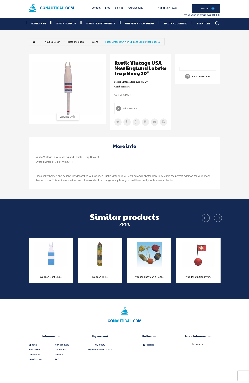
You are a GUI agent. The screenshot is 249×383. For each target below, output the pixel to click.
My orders (100, 344)
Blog (107, 7)
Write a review (129, 108)
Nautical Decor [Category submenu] (66, 23)
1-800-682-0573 (167, 8)
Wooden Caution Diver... (198, 276)
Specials (33, 344)
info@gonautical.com (198, 358)
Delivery (59, 354)
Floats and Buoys (75, 42)
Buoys (95, 42)
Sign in (119, 7)
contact (96, 7)
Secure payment (63, 364)
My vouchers (100, 369)
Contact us (34, 354)
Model (117, 81)
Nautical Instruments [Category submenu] (100, 23)
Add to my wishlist (200, 76)
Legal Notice (35, 359)
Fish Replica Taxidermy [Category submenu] (139, 23)
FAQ (57, 359)
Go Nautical (198, 344)
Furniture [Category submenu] (203, 23)
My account (100, 336)
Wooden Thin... (100, 276)
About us (33, 364)
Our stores (60, 349)
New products (62, 344)
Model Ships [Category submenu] (38, 23)
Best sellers (34, 349)
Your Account (135, 7)
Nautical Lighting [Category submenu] (175, 23)
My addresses (100, 359)
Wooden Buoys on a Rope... (149, 276)
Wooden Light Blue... (51, 276)
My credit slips (100, 354)
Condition (119, 86)
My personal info (100, 364)
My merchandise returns (100, 349)
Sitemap (33, 369)
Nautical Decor (52, 42)
